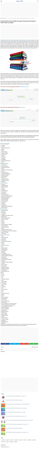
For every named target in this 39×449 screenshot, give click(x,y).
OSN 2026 (3, 441)
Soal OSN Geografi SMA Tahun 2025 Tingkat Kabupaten (14, 428)
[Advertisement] (19, 10)
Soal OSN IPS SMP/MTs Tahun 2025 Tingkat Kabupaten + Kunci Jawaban (16, 408)
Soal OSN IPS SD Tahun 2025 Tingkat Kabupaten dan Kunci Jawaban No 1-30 (17, 424)
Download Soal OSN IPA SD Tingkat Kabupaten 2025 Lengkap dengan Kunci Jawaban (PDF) (19, 420)
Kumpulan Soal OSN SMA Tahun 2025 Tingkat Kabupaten (14, 400)
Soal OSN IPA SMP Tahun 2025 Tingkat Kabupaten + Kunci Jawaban (15, 412)
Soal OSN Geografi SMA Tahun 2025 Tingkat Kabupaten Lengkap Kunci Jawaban (18, 404)
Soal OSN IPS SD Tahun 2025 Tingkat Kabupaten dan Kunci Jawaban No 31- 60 (17, 432)
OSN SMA (11, 441)
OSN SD (7, 441)
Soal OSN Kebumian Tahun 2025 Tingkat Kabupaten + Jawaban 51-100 (16, 416)
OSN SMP (15, 441)
